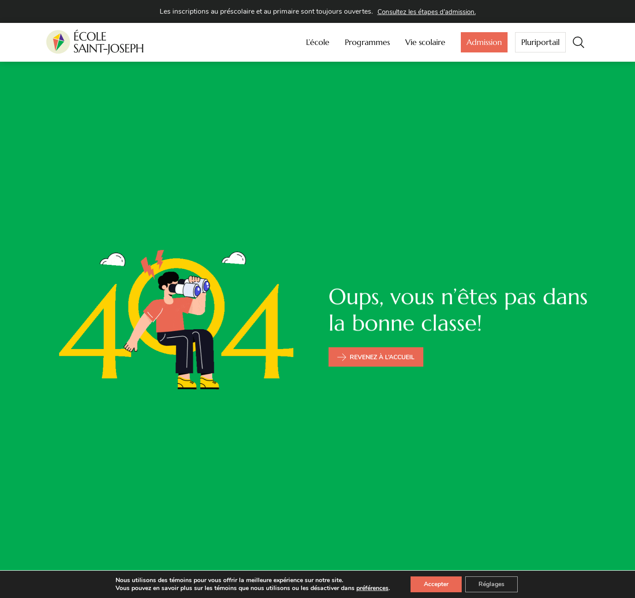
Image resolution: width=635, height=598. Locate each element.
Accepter (436, 584)
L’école (320, 42)
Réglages (491, 584)
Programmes (369, 42)
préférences (372, 588)
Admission (484, 44)
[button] (578, 42)
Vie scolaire (427, 42)
